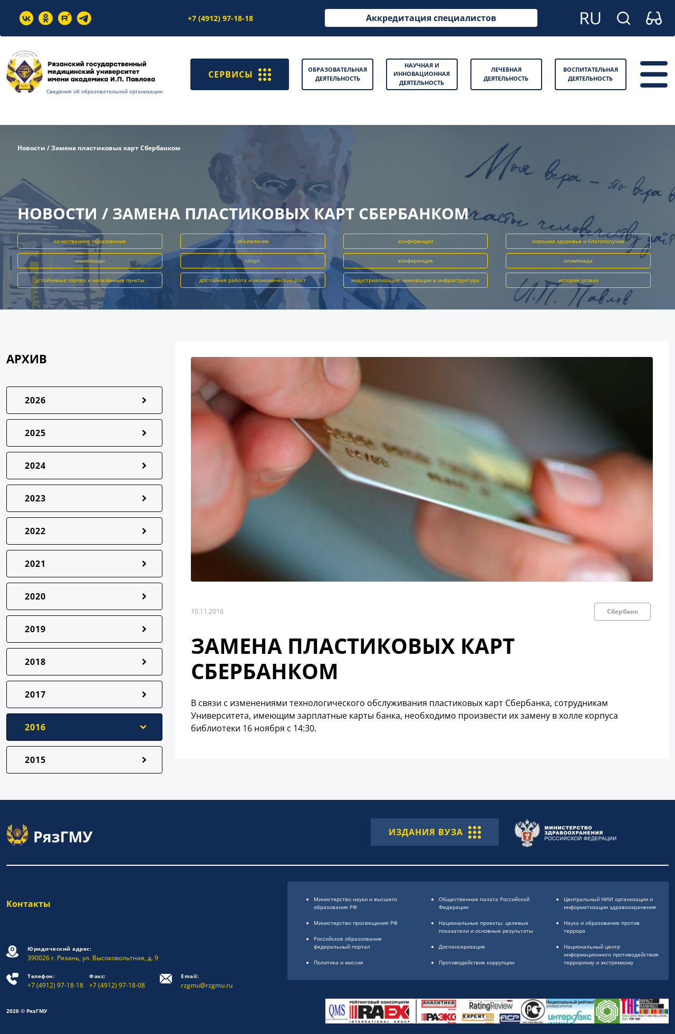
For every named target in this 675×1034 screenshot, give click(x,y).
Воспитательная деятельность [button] (590, 73)
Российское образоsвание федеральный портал (348, 942)
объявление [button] (253, 241)
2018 (35, 662)
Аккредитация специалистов (431, 18)
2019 (35, 629)
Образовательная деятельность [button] (337, 73)
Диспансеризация (462, 946)
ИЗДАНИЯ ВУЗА (435, 832)
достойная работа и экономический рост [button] (252, 280)
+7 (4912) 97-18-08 (117, 981)
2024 (35, 465)
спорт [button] (252, 260)
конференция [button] (415, 260)
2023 (35, 498)
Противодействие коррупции (476, 962)
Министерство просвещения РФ (356, 922)
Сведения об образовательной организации (104, 91)
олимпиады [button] (90, 260)
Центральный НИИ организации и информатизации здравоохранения (610, 903)
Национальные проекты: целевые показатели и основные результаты (486, 926)
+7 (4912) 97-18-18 (220, 18)
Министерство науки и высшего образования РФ (355, 903)
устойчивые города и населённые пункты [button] (89, 280)
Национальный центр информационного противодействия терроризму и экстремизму (611, 954)
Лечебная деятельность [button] (506, 73)
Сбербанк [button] (622, 611)
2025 (35, 433)
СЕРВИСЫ (239, 74)
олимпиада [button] (578, 260)
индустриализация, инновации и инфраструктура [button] (415, 280)
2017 (35, 694)
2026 (35, 400)
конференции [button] (415, 241)
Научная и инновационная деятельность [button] (421, 73)
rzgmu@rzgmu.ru (207, 981)
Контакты (28, 904)
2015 (35, 760)
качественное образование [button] (90, 241)
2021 (35, 563)
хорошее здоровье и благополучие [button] (578, 241)
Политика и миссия (338, 962)
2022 (35, 531)
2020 (35, 596)
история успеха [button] (578, 280)
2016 (35, 727)
